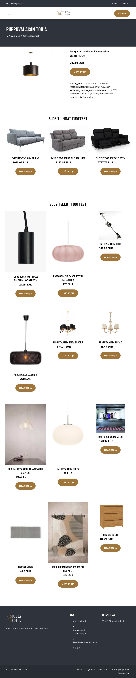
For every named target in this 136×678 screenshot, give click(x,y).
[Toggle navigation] (9, 13)
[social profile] (26, 3)
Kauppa (122, 13)
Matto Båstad (25, 567)
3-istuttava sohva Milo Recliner (67, 158)
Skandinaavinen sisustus (85, 642)
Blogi (77, 647)
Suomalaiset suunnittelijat (79, 632)
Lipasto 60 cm (110, 534)
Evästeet (102, 669)
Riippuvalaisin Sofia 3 (110, 342)
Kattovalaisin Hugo (110, 244)
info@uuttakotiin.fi (120, 3)
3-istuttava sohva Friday (25, 158)
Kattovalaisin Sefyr (68, 469)
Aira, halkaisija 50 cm (25, 374)
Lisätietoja (80, 72)
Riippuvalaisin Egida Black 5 (68, 342)
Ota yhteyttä (90, 669)
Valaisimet (14, 35)
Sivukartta (123, 673)
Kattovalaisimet (31, 35)
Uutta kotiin (81, 621)
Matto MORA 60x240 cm (110, 436)
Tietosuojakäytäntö (119, 669)
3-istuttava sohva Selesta (110, 158)
